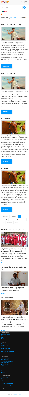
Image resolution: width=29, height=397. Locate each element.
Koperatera (4, 382)
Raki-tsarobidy (4, 345)
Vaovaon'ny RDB (5, 334)
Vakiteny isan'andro (6, 353)
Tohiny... (3, 263)
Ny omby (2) (5, 118)
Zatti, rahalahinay (7, 297)
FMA (2, 380)
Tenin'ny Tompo (5, 344)
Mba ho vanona (5, 359)
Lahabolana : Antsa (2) (11, 25)
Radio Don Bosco (16, 394)
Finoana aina (4, 347)
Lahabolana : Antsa (9, 74)
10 (3, 222)
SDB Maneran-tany (6, 385)
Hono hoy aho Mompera (7, 351)
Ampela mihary (5, 362)
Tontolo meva (4, 364)
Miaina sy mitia (5, 358)
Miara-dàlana (4, 335)
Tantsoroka (4, 379)
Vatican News (4, 337)
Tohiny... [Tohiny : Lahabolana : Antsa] (6, 112)
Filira (2, 370)
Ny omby (4, 168)
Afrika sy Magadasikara (7, 383)
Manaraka (9, 222)
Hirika (2, 365)
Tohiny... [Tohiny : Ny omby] (6, 209)
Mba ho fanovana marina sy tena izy (12, 230)
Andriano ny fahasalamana (8, 361)
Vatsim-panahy (5, 350)
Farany (16, 222)
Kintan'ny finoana (5, 348)
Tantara (3, 372)
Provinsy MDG (4, 377)
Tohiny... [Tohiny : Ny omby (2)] (6, 161)
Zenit (2, 339)
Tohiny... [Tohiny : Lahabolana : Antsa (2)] (6, 66)
